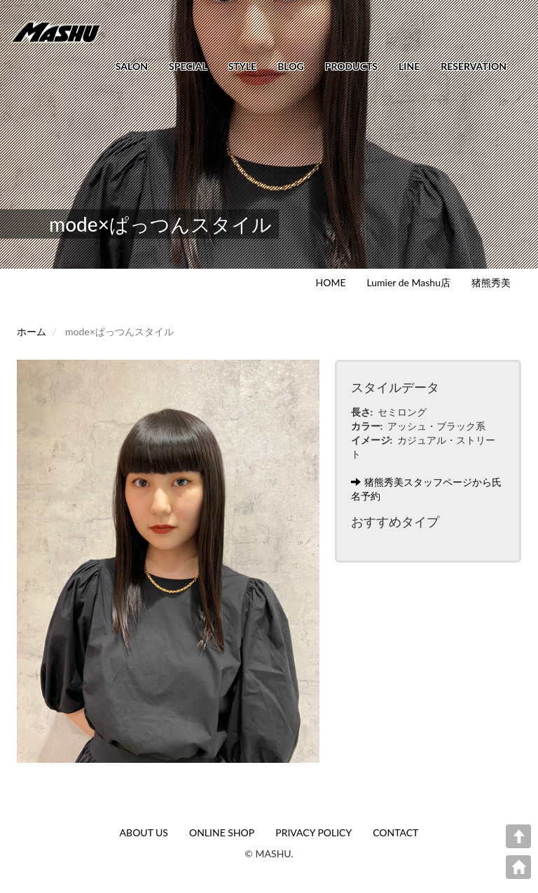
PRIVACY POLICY (313, 832)
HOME (331, 282)
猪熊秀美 (491, 282)
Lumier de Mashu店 (409, 282)
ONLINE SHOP (221, 832)
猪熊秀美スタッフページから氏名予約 (426, 489)
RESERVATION (473, 66)
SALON (132, 66)
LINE (409, 66)
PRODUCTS (351, 66)
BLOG (290, 66)
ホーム (31, 331)
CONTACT (395, 832)
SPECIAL (188, 66)
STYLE (242, 66)
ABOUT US (144, 832)
